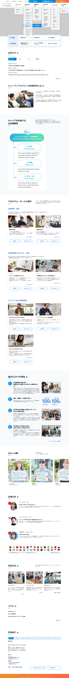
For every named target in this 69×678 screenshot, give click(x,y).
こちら (36, 634)
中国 (18, 657)
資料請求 (35, 1)
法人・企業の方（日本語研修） (42, 649)
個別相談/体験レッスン (48, 1)
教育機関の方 (14, 1)
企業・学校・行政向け (52, 43)
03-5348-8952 (17, 607)
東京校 (28, 642)
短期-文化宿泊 (57, 533)
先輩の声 (13, 437)
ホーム (9, 640)
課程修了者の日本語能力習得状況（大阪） (55, 649)
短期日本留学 (37, 37)
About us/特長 (18, 5)
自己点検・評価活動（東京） (55, 642)
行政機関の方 (20, 1)
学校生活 (13, 505)
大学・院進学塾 (51, 37)
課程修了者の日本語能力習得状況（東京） (55, 644)
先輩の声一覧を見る (55, 493)
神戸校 (28, 645)
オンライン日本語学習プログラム (38, 43)
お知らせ (13, 52)
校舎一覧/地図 (54, 5)
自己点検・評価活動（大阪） (55, 646)
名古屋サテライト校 (30, 649)
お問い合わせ (62, 1)
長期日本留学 (23, 37)
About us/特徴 (11, 643)
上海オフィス (29, 652)
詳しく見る (29, 177)
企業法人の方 (8, 1)
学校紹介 (13, 572)
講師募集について (40, 645)
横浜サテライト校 (30, 647)
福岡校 (28, 650)
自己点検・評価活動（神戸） (55, 650)
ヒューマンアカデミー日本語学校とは (26, 85)
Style (22, 534)
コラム (12, 546)
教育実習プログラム (40, 651)
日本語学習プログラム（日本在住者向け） (24, 43)
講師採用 (26, 1)
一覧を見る (57, 78)
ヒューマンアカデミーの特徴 (54, 381)
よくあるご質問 (39, 647)
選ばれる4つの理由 (17, 316)
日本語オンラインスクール (55, 640)
